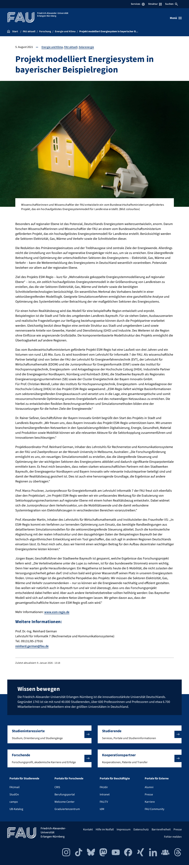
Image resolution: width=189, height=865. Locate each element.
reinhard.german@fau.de (33, 646)
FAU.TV (104, 802)
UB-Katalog (16, 809)
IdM (102, 809)
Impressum (123, 829)
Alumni (149, 787)
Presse (149, 794)
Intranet (105, 794)
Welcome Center (64, 802)
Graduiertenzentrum (67, 809)
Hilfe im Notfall (105, 829)
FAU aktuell (72, 47)
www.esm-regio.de (57, 612)
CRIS (57, 787)
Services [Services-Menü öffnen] (138, 4)
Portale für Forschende (68, 778)
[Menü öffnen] (176, 18)
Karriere (150, 802)
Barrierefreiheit (161, 829)
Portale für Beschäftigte (115, 778)
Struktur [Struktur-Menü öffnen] (155, 4)
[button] (49, 734)
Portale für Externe (157, 778)
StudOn (14, 794)
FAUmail (14, 787)
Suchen (171, 4)
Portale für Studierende (24, 778)
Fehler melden (173, 837)
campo (13, 802)
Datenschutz (141, 829)
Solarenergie (88, 47)
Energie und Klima (53, 47)
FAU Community (154, 809)
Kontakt (88, 829)
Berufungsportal (64, 794)
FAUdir (104, 787)
